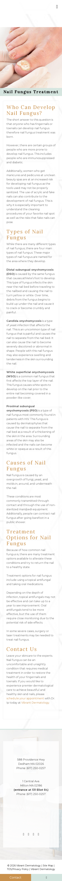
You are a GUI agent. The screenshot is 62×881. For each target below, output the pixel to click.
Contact (15, 877)
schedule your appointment (25, 698)
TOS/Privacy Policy (18, 869)
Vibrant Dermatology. (35, 702)
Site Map (48, 865)
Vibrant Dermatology (43, 869)
